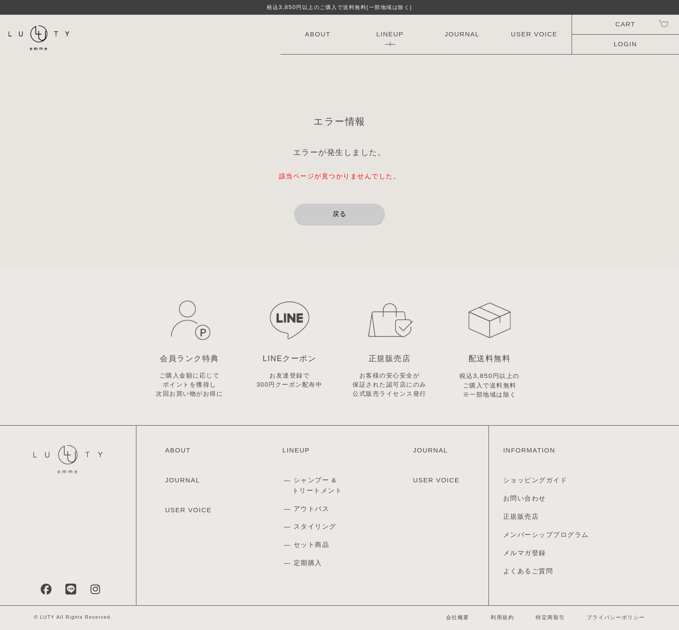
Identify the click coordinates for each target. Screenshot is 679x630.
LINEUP (390, 34)
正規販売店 (521, 516)
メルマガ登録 (524, 552)
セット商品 (312, 544)
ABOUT (317, 34)
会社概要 (457, 617)
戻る (340, 213)
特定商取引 (550, 617)
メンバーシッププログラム (546, 534)
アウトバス (312, 508)
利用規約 (502, 617)
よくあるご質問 (528, 571)
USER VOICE (534, 34)
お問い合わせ (524, 498)
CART (625, 24)
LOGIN (625, 44)
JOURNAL (462, 34)
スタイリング (315, 526)
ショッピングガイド (535, 480)
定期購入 (308, 562)
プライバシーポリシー (616, 617)
